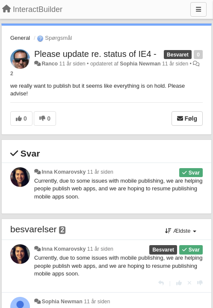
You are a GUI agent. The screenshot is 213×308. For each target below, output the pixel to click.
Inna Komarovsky (63, 172)
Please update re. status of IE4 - (95, 54)
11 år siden (100, 172)
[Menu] (198, 9)
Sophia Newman (140, 64)
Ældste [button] (180, 231)
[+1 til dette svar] (179, 283)
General (20, 38)
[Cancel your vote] (189, 283)
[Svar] (161, 283)
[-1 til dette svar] (200, 283)
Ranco (49, 64)
